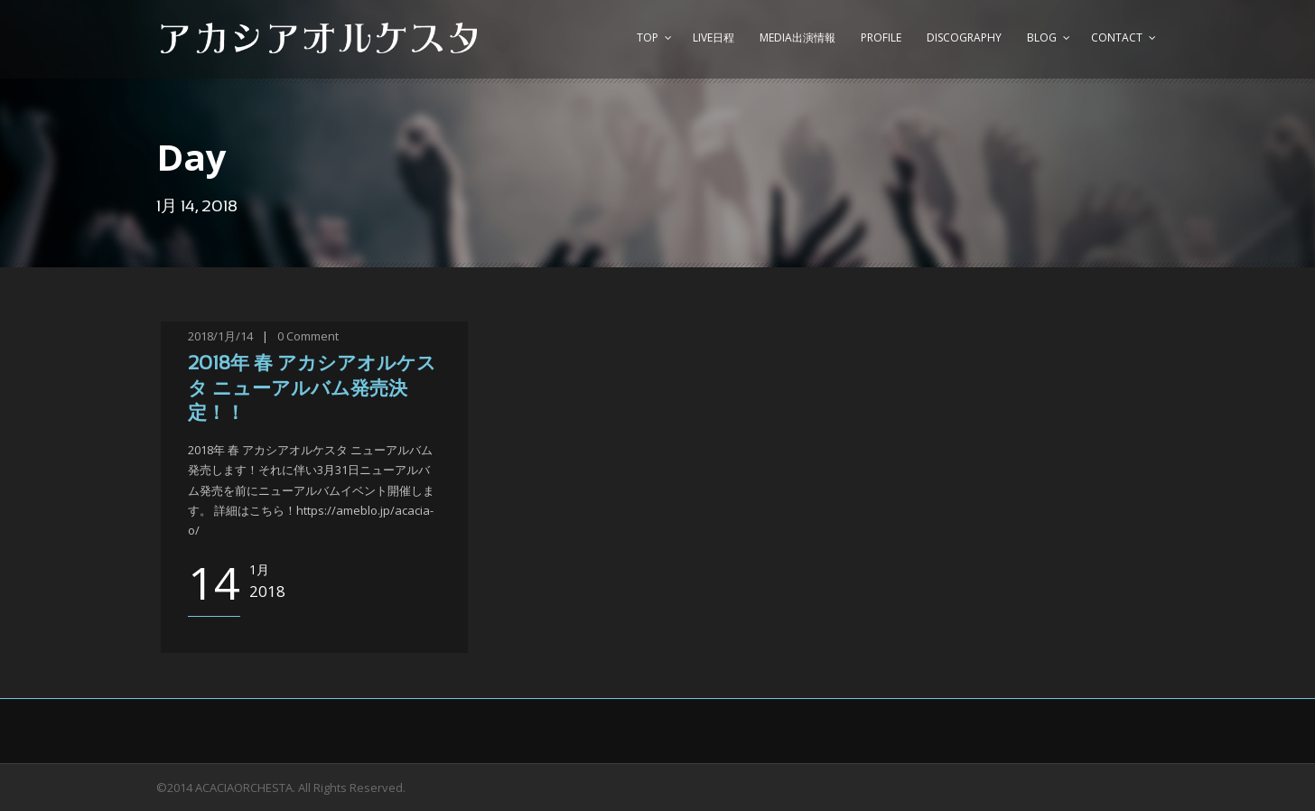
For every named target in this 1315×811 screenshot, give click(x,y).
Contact (1116, 37)
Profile (881, 37)
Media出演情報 (797, 37)
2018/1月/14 (220, 336)
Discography (964, 37)
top (647, 37)
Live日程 (713, 37)
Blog (1042, 37)
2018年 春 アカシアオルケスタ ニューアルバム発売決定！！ (312, 389)
